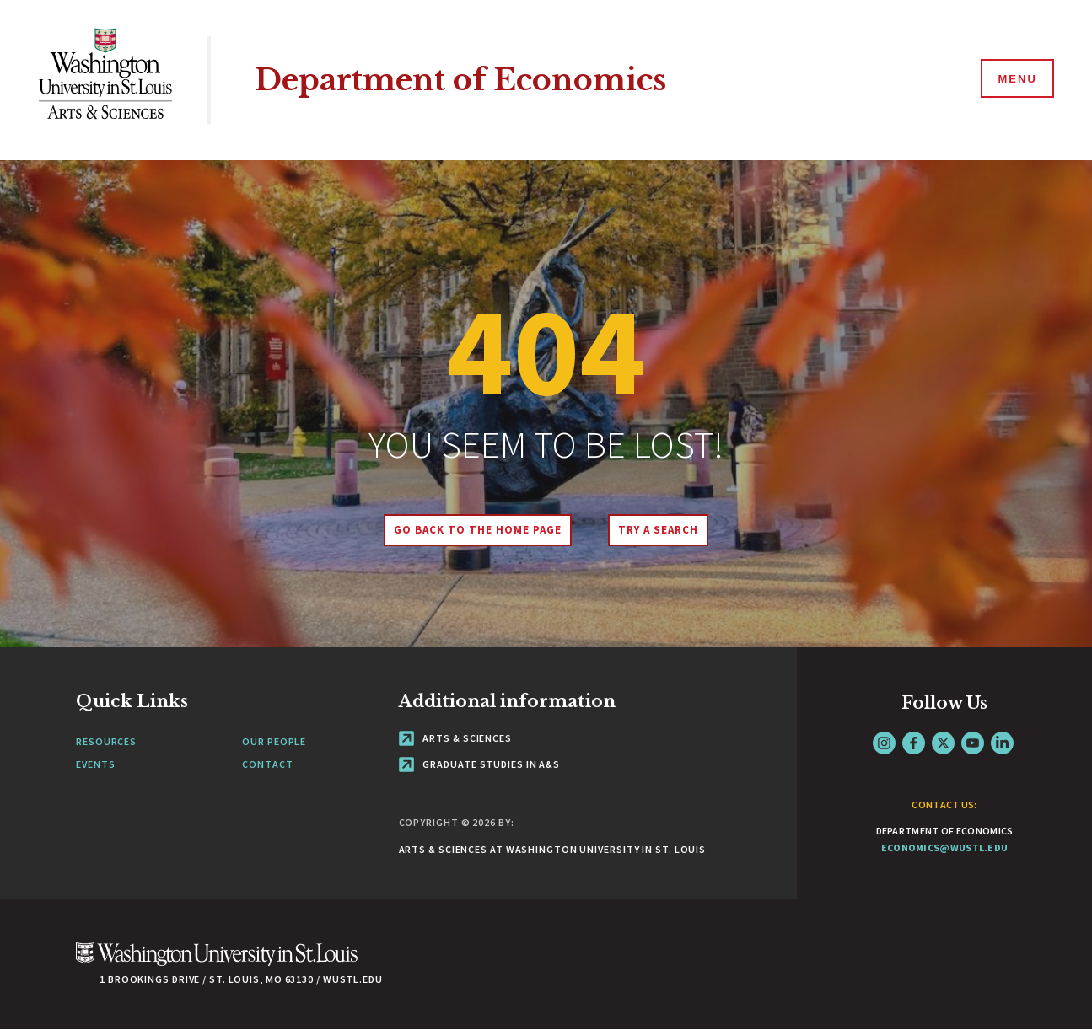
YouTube (972, 743)
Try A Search (658, 530)
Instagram (884, 743)
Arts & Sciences (455, 738)
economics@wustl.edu (945, 847)
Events (95, 764)
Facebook (913, 743)
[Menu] (1016, 79)
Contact (267, 764)
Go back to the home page (477, 530)
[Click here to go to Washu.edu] (217, 963)
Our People (274, 741)
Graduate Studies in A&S (480, 764)
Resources (106, 741)
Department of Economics (460, 80)
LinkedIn (1002, 743)
